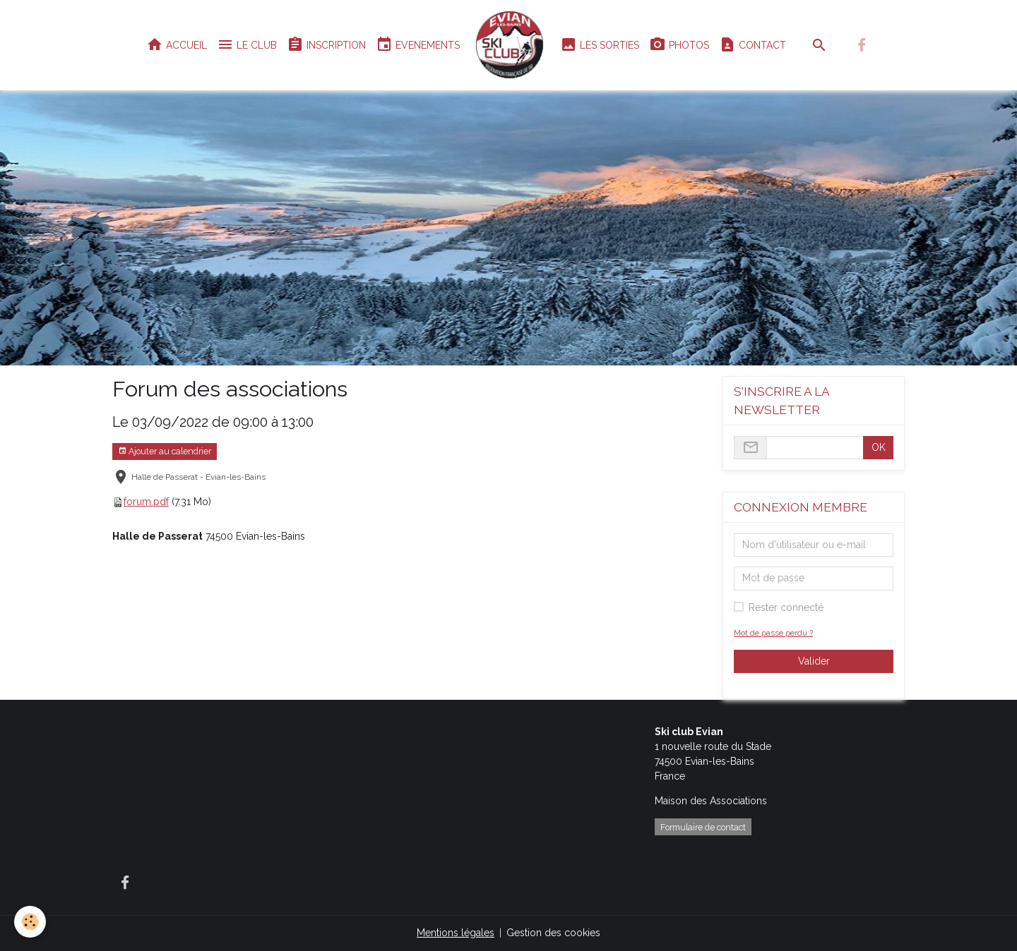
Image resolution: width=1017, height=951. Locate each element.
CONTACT (752, 44)
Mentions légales (455, 932)
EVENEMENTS (418, 44)
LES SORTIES (599, 44)
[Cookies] (30, 922)
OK (879, 447)
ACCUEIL (176, 44)
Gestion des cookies (553, 932)
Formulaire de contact (703, 827)
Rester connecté (786, 607)
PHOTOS (679, 44)
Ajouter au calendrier (164, 451)
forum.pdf (146, 501)
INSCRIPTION (326, 44)
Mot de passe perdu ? (773, 633)
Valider (814, 661)
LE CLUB (247, 44)
